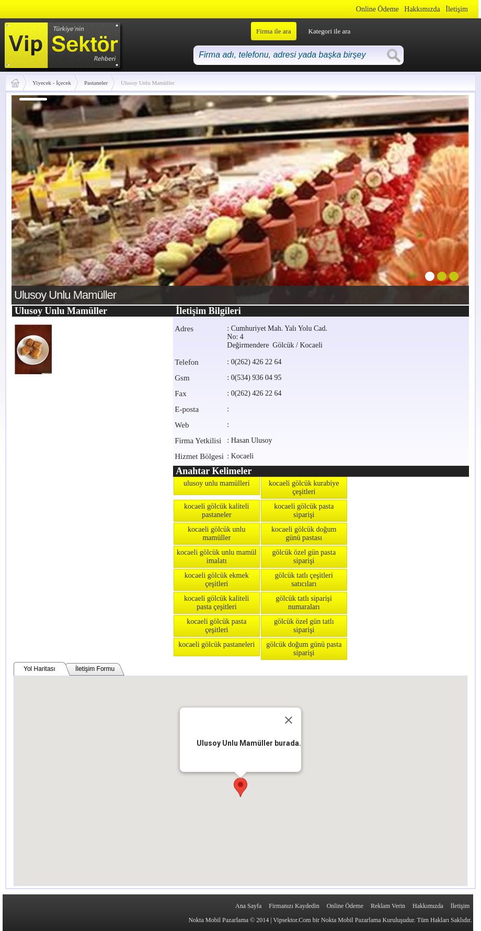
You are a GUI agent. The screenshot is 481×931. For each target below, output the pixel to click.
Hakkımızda (422, 9)
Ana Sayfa (248, 906)
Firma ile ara (273, 31)
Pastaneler (96, 83)
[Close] (288, 720)
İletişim (456, 9)
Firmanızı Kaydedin (294, 906)
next (440, 198)
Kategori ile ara (329, 31)
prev (41, 198)
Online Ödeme (377, 9)
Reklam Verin (388, 906)
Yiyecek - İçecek (51, 83)
